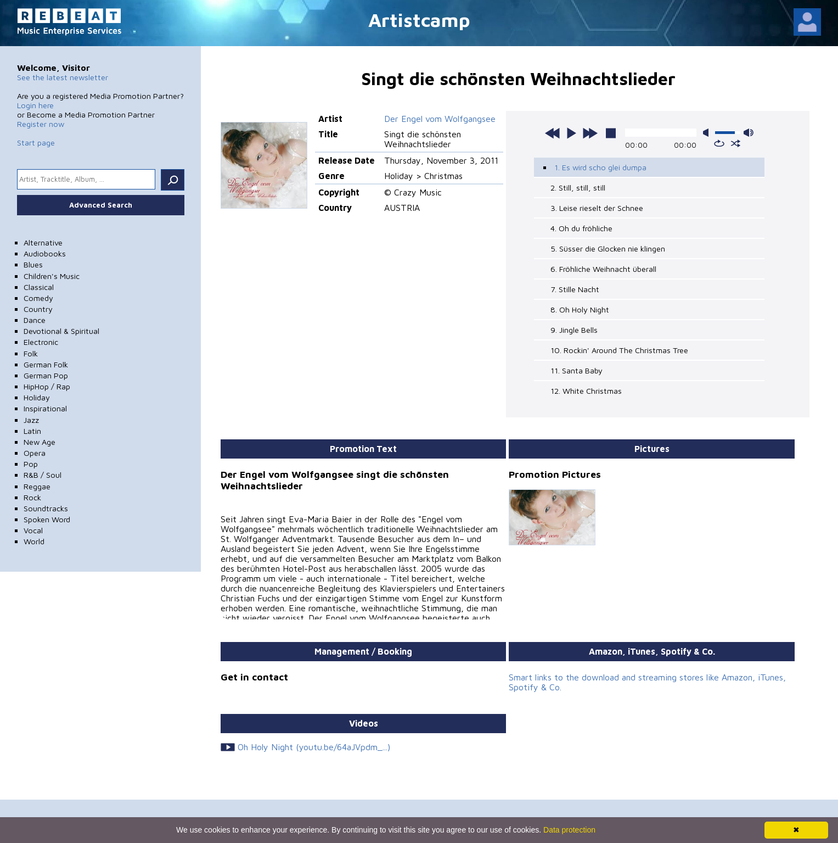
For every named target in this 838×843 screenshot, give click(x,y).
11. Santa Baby (576, 370)
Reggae (37, 486)
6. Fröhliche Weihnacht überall (603, 268)
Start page (36, 142)
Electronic (41, 342)
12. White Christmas (586, 390)
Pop (31, 463)
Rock (32, 497)
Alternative (43, 242)
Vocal (33, 530)
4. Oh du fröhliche (581, 228)
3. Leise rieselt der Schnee (596, 208)
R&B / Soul (42, 474)
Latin (32, 431)
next (590, 133)
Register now (40, 124)
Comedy (38, 298)
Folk (31, 353)
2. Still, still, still (577, 187)
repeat (719, 143)
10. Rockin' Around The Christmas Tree (619, 350)
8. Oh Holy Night (579, 309)
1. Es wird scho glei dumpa (600, 167)
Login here (35, 105)
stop (610, 133)
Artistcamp (419, 19)
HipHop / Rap (47, 386)
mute (708, 133)
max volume (748, 133)
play (571, 133)
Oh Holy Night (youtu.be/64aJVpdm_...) (314, 747)
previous (552, 133)
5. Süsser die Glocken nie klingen (607, 248)
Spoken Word (47, 519)
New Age (39, 441)
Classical (39, 287)
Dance (35, 320)
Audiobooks (45, 253)
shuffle (736, 143)
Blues (33, 264)
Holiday (37, 397)
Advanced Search (100, 204)
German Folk (46, 364)
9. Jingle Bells (574, 329)
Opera (35, 452)
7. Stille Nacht (574, 289)
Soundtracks (46, 508)
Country (38, 309)
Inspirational (45, 408)
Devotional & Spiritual (61, 331)
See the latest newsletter (62, 77)
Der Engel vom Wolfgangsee (440, 119)
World (34, 541)
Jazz (31, 420)
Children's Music (52, 276)
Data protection (569, 829)
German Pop (46, 375)
